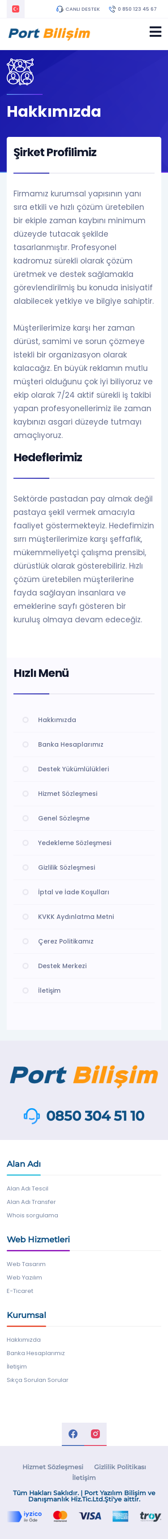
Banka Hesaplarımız (70, 744)
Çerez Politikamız (66, 941)
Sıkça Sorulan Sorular (38, 1380)
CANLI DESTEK (78, 9)
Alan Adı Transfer (31, 1202)
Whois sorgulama (32, 1215)
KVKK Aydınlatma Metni (76, 916)
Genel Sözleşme (64, 818)
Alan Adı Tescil (27, 1188)
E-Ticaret (20, 1291)
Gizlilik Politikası (120, 1467)
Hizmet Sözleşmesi (67, 793)
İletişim (49, 990)
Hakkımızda (57, 719)
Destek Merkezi (62, 965)
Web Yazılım (24, 1277)
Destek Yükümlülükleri (73, 769)
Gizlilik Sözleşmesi (66, 867)
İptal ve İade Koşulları (73, 892)
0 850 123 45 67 (133, 9)
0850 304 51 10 (95, 1116)
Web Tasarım (26, 1264)
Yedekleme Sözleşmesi (74, 842)
